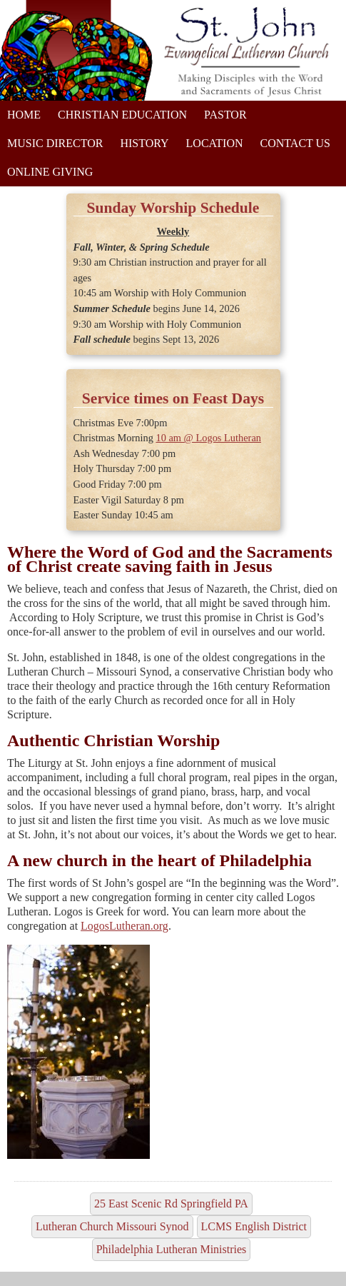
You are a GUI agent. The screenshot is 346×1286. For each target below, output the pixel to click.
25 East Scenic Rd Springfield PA (171, 1203)
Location (214, 143)
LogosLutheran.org (124, 926)
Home (24, 115)
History (144, 143)
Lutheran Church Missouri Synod (112, 1226)
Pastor (225, 115)
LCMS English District (254, 1226)
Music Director (55, 143)
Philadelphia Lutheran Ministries (171, 1249)
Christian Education (122, 115)
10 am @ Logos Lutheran (208, 437)
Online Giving (50, 172)
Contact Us (295, 143)
